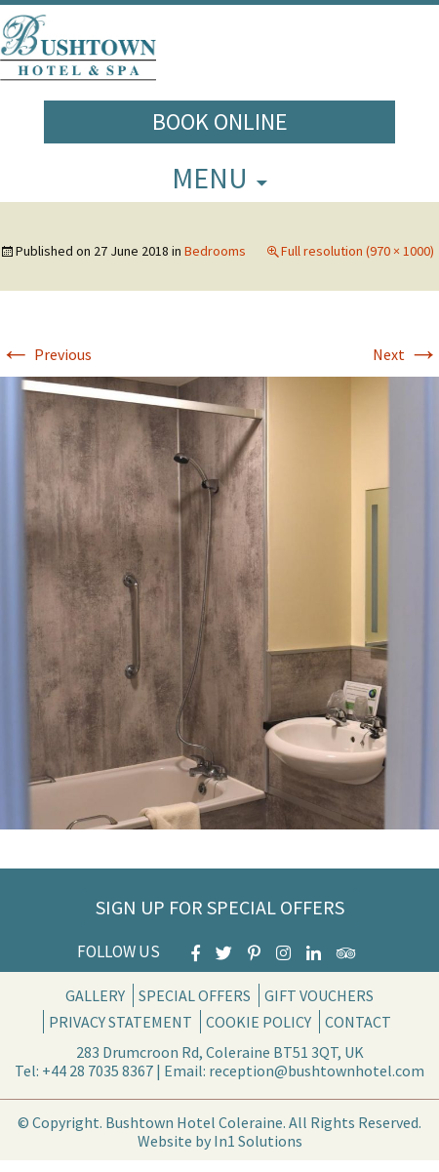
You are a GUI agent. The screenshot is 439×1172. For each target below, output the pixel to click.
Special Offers (195, 995)
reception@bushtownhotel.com (316, 1070)
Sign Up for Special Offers (220, 907)
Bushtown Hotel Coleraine (194, 1122)
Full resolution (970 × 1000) (357, 251)
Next (406, 354)
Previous (46, 354)
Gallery (95, 995)
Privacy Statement (120, 1021)
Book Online (220, 121)
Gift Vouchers (319, 995)
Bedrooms (215, 251)
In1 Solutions (258, 1141)
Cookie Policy (258, 1021)
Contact (358, 1021)
